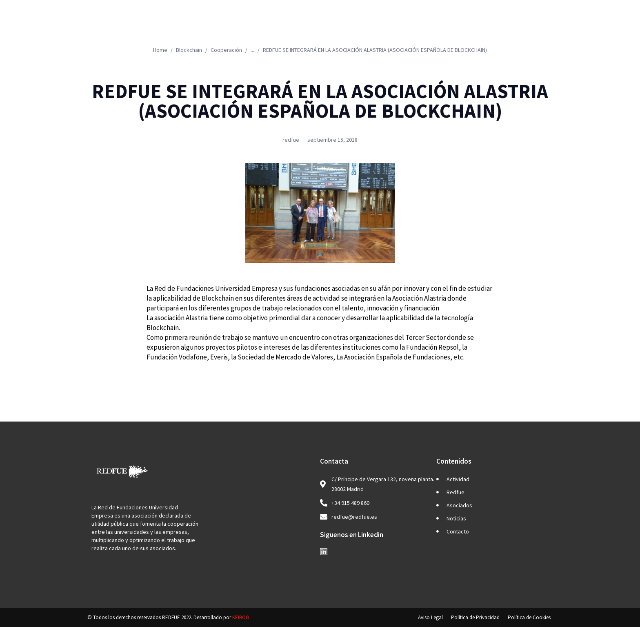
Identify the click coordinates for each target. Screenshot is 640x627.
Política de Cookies (529, 617)
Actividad (307, 26)
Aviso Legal (430, 617)
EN (598, 26)
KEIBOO (240, 617)
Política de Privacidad (475, 617)
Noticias (473, 26)
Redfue (362, 26)
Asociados (417, 26)
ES (566, 26)
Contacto (525, 26)
